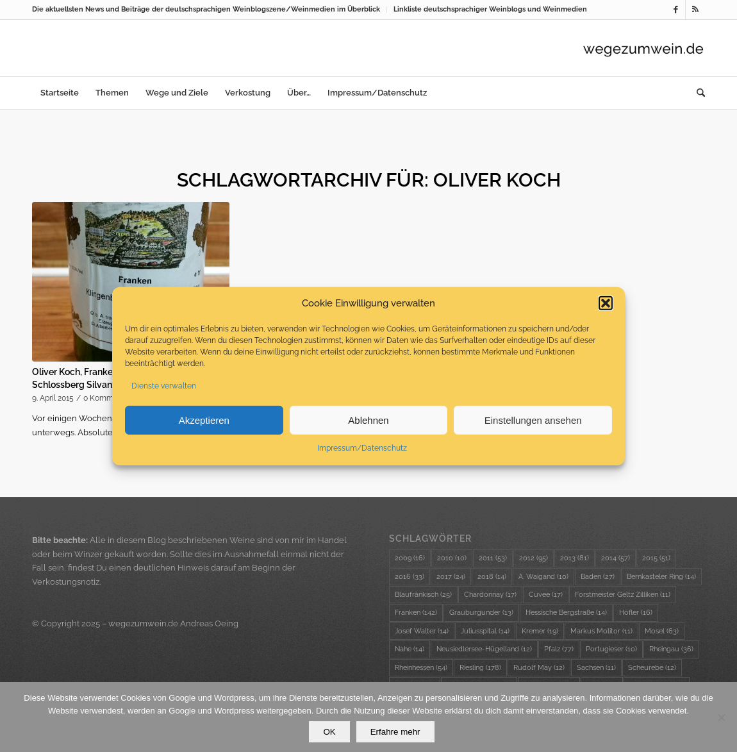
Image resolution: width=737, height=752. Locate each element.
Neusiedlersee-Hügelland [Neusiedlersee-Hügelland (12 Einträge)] (484, 649)
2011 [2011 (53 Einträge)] (493, 558)
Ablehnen (368, 420)
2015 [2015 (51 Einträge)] (656, 558)
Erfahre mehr (395, 732)
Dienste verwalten (163, 386)
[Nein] (721, 717)
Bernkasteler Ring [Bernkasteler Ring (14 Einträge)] (661, 576)
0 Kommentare (110, 398)
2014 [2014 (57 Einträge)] (615, 558)
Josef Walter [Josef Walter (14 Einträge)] (422, 631)
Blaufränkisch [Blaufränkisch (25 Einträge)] (423, 594)
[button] (605, 303)
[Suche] (696, 93)
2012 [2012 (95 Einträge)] (533, 558)
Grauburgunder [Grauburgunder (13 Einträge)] (481, 612)
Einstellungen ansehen (533, 420)
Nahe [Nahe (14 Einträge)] (409, 649)
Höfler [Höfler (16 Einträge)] (635, 612)
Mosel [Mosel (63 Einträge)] (662, 631)
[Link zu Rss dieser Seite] (695, 9)
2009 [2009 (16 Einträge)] (410, 558)
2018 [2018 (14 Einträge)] (491, 576)
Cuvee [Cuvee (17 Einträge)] (546, 594)
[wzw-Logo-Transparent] (643, 48)
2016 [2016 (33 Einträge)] (409, 576)
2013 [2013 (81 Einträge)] (574, 558)
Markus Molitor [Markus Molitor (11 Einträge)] (601, 631)
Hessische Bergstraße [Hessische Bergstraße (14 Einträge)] (566, 612)
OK (329, 732)
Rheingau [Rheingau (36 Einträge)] (671, 649)
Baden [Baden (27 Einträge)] (598, 576)
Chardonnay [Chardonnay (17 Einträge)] (490, 594)
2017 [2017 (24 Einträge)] (450, 576)
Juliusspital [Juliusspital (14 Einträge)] (485, 631)
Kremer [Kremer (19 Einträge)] (540, 631)
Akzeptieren (204, 420)
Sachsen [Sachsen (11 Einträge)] (596, 668)
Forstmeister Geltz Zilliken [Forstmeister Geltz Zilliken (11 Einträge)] (622, 594)
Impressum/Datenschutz (362, 448)
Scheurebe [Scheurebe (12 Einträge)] (652, 668)
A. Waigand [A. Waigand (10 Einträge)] (543, 576)
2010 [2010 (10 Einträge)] (452, 558)
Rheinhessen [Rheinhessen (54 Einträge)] (421, 668)
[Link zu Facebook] (676, 9)
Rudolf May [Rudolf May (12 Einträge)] (539, 668)
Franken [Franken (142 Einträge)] (416, 612)
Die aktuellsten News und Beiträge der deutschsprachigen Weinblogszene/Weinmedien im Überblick (206, 9)
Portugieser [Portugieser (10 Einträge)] (611, 649)
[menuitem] (209, 9)
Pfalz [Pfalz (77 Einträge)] (559, 649)
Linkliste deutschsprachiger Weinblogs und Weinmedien (490, 9)
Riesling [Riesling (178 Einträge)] (480, 668)
